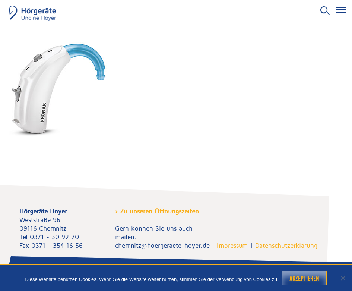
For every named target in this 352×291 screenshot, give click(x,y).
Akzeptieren (304, 278)
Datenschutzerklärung (286, 245)
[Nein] (342, 278)
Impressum (232, 245)
